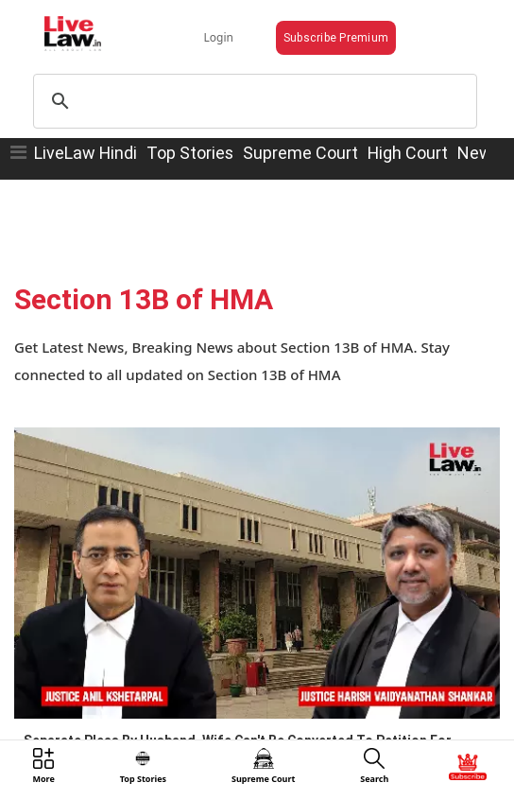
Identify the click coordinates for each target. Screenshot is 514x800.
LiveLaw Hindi (85, 153)
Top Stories (189, 153)
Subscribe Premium (335, 37)
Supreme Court (300, 153)
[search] (252, 101)
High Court (408, 153)
